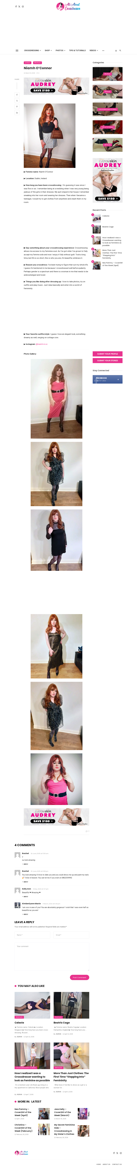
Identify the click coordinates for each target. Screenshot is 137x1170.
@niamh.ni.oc (42, 344)
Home (98, 1164)
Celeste (19, 1022)
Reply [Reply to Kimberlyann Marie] (26, 914)
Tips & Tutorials (77, 50)
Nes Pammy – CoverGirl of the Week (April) (23, 1112)
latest (27, 63)
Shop (47, 50)
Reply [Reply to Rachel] (26, 864)
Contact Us (117, 1164)
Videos (93, 50)
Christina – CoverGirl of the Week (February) (23, 1127)
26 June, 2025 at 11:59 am (39, 853)
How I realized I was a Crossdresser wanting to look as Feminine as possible (32, 1077)
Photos (59, 50)
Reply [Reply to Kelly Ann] (26, 897)
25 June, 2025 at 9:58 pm (39, 871)
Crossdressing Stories (26, 1068)
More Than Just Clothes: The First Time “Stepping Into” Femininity (71, 1077)
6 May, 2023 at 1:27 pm (40, 889)
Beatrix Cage (62, 1022)
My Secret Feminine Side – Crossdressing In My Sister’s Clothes (64, 1129)
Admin (19, 1037)
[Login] (116, 50)
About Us (106, 1164)
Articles (58, 1068)
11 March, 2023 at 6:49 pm (51, 904)
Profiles (37, 63)
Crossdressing (31, 50)
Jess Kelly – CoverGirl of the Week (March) (62, 1112)
